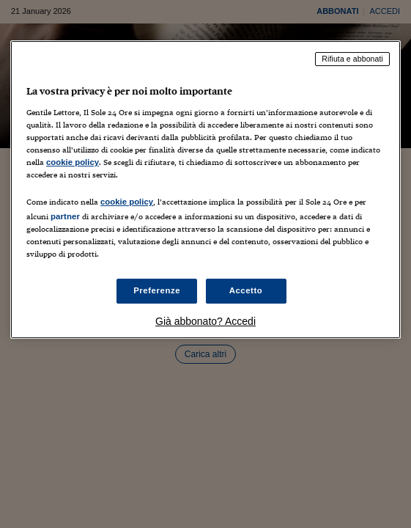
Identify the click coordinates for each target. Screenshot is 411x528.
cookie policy (72, 162)
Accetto (246, 290)
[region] (205, 189)
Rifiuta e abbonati (352, 58)
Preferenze (156, 290)
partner (65, 216)
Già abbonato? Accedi (205, 321)
